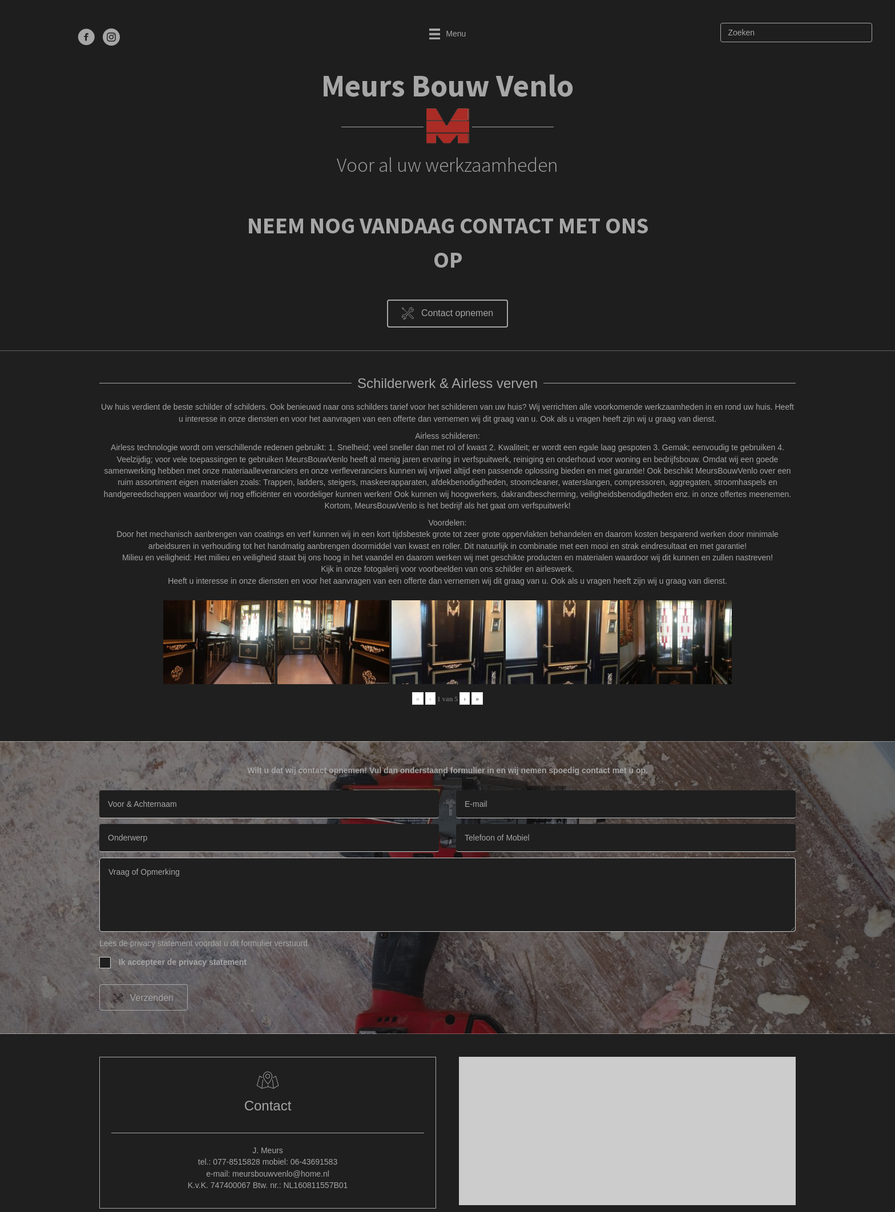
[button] (447, 314)
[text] (269, 804)
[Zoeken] (796, 32)
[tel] (626, 838)
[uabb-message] (447, 895)
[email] (626, 804)
